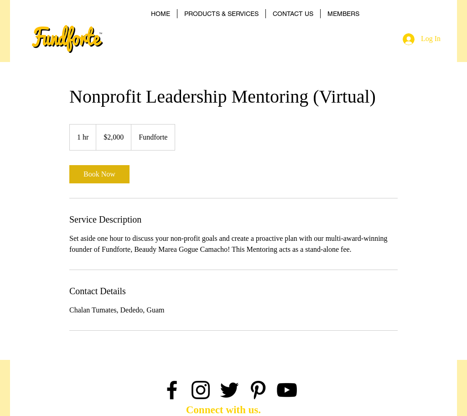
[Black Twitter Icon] (229, 390)
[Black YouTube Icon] (287, 390)
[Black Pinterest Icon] (258, 390)
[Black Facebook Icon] (172, 390)
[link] (99, 174)
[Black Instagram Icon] (200, 390)
